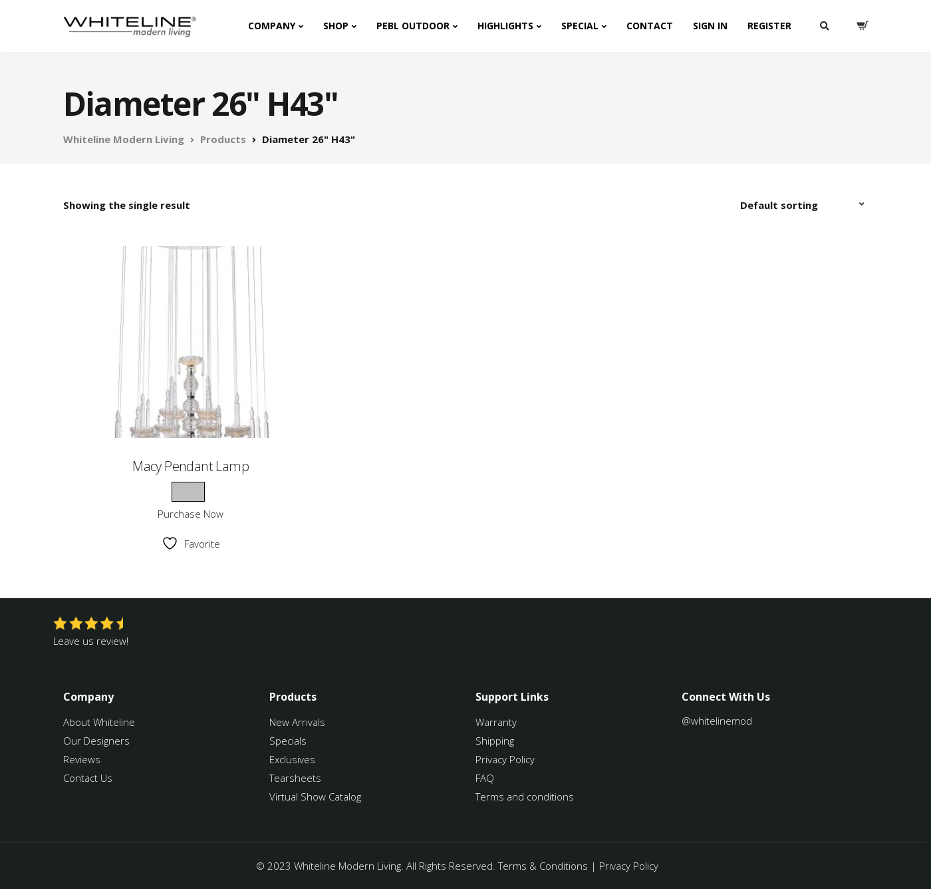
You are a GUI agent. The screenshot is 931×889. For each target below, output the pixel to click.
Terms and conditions (524, 796)
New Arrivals (297, 722)
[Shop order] (804, 205)
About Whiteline (99, 722)
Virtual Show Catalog (316, 796)
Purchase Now (190, 513)
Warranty (497, 722)
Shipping (494, 740)
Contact (649, 25)
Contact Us (87, 778)
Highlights (505, 25)
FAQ (484, 778)
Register (769, 25)
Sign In (710, 25)
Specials (288, 740)
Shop (335, 25)
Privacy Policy (505, 759)
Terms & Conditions (543, 865)
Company (271, 25)
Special (579, 25)
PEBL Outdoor (413, 25)
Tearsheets (295, 778)
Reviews (81, 759)
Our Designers (96, 740)
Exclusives (292, 759)
